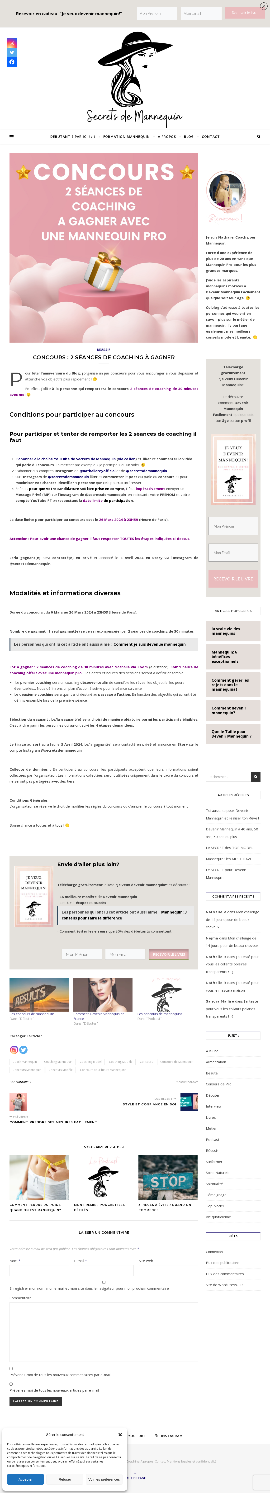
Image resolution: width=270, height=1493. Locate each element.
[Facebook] (12, 62)
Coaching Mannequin (58, 1062)
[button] (120, 1434)
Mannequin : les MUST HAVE (229, 858)
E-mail (80, 1260)
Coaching (132, 1461)
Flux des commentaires (225, 1273)
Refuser (65, 1479)
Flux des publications (223, 1262)
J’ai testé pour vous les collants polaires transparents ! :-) (232, 964)
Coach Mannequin (25, 1062)
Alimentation (216, 1061)
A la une (212, 1051)
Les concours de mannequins (32, 1014)
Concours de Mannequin (176, 1062)
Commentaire (20, 1297)
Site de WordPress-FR (224, 1284)
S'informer (214, 1161)
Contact (211, 136)
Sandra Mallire (220, 1001)
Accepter (26, 1479)
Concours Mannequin (27, 1070)
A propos (167, 136)
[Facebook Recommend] (30, 1047)
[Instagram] (14, 1047)
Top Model (215, 1205)
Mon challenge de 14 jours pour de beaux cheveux (232, 919)
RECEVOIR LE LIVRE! (168, 954)
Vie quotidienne (218, 1216)
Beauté (212, 1073)
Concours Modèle (61, 1070)
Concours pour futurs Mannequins (103, 1070)
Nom (14, 1260)
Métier (211, 1128)
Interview (214, 1106)
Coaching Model (91, 1062)
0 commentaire (187, 1082)
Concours (146, 1062)
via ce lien (126, 458)
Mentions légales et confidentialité (192, 1461)
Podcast (212, 1139)
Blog (189, 136)
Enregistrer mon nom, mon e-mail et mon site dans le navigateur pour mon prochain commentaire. (89, 1288)
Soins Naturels (217, 1172)
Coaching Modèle (121, 1062)
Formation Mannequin (126, 136)
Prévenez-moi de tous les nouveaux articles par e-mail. (54, 1390)
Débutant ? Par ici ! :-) (72, 136)
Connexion (214, 1251)
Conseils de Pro (219, 1084)
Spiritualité (214, 1183)
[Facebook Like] (28, 1047)
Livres (211, 1117)
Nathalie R (23, 1082)
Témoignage (216, 1194)
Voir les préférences (104, 1479)
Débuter (213, 1095)
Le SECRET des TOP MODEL (229, 847)
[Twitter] (23, 1047)
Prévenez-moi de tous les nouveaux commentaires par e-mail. (60, 1374)
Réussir (104, 350)
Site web (146, 1260)
